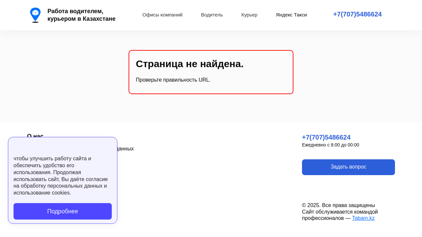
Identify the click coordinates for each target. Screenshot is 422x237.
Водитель (212, 14)
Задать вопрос (348, 167)
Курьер (249, 14)
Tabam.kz (363, 218)
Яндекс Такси (291, 14)
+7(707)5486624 (357, 14)
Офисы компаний (162, 14)
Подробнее (62, 211)
